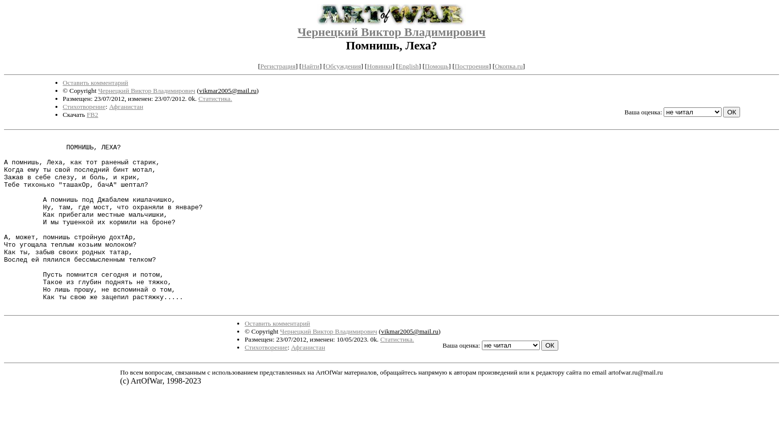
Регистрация (278, 66)
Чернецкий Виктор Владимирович (392, 31)
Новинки (379, 66)
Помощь (436, 66)
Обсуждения (343, 66)
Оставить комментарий (95, 82)
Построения (471, 66)
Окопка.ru (509, 66)
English (408, 66)
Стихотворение (84, 106)
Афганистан (126, 106)
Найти (311, 66)
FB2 (92, 114)
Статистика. (215, 98)
